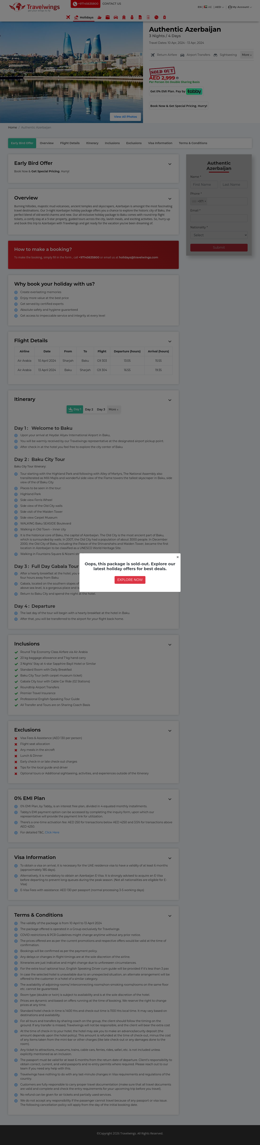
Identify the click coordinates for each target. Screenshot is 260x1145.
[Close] (177, 557)
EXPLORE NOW (130, 580)
